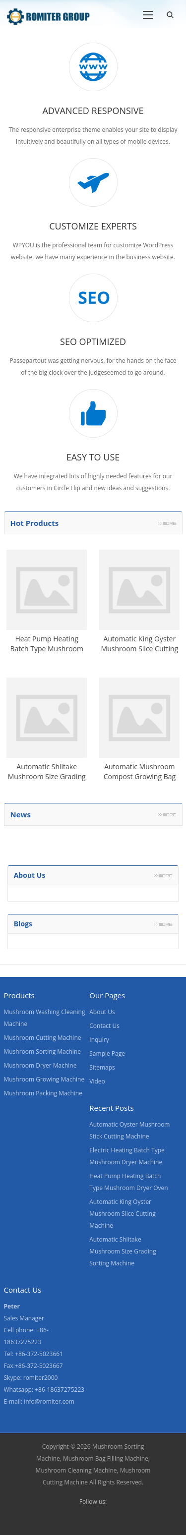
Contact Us (104, 1026)
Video (97, 1081)
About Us (102, 1012)
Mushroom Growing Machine (44, 1079)
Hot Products (34, 523)
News (20, 814)
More (167, 522)
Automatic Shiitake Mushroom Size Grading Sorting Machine (122, 1251)
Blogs (23, 923)
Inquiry (99, 1039)
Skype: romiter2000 (31, 1377)
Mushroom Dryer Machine (40, 1065)
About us (30, 875)
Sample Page (107, 1053)
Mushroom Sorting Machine (42, 1051)
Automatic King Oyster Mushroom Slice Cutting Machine (122, 1213)
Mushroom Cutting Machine (42, 1037)
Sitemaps (102, 1067)
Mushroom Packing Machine (43, 1093)
